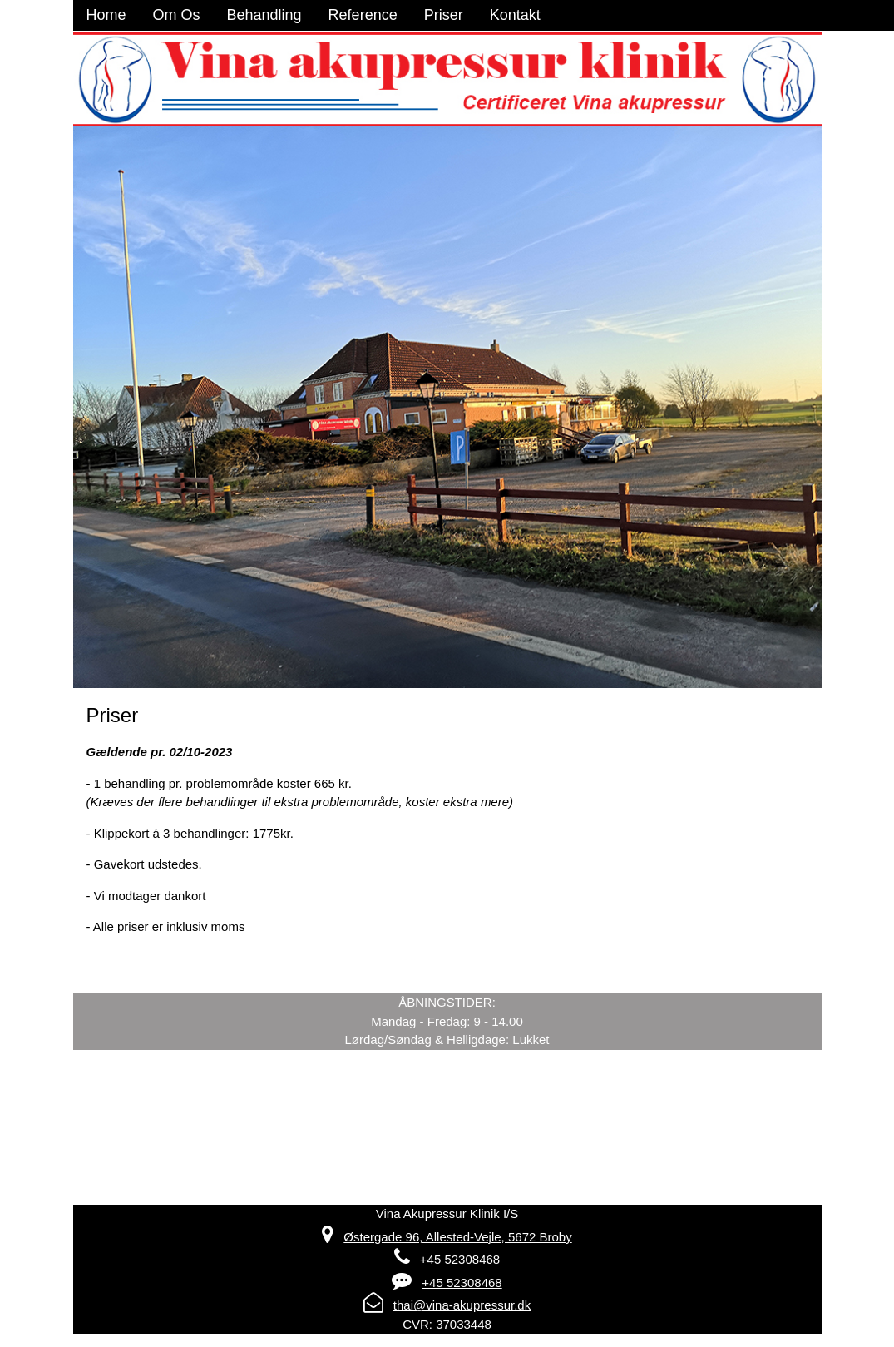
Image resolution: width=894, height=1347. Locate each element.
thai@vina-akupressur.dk (462, 1305)
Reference (363, 15)
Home (106, 15)
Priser (443, 15)
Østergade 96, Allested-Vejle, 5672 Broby (457, 1237)
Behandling (264, 15)
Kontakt (515, 15)
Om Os (176, 15)
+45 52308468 (460, 1259)
